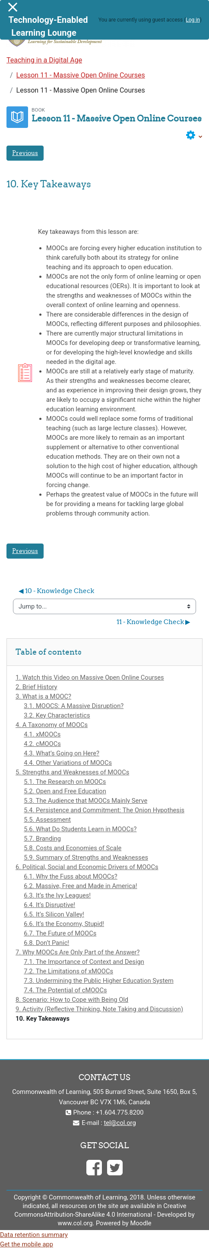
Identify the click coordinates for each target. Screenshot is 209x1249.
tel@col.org (120, 1123)
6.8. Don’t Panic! (46, 943)
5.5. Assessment (47, 819)
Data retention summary (34, 1235)
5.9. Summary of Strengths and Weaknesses (86, 857)
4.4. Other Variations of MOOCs (68, 763)
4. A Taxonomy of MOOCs (52, 725)
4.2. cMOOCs (42, 744)
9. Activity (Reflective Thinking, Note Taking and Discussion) (99, 1009)
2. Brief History (36, 687)
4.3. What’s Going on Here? (61, 753)
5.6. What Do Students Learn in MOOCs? (80, 829)
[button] (194, 135)
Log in (193, 20)
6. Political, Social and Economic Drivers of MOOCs (87, 867)
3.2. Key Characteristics (57, 715)
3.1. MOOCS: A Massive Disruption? (74, 706)
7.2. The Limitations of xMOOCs (68, 971)
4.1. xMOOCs (42, 734)
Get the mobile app (26, 1244)
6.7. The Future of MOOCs (60, 933)
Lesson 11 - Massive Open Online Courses (80, 75)
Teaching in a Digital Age (44, 60)
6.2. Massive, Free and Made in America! (80, 886)
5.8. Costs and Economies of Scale (72, 848)
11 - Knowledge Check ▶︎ (153, 622)
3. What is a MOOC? (43, 696)
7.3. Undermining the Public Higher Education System (99, 981)
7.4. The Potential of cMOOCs (65, 990)
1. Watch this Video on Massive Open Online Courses (90, 677)
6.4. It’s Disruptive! (49, 905)
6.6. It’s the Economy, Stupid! (64, 924)
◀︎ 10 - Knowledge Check (56, 591)
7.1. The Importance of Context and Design (84, 962)
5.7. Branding (42, 838)
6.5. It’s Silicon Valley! (54, 914)
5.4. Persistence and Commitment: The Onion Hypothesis (104, 810)
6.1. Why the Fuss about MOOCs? (70, 876)
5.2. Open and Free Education (65, 791)
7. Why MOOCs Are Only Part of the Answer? (77, 952)
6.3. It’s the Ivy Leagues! (57, 895)
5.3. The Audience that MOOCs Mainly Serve (85, 801)
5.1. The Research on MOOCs (65, 782)
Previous (25, 153)
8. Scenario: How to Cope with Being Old (72, 1000)
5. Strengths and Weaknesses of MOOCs (72, 772)
